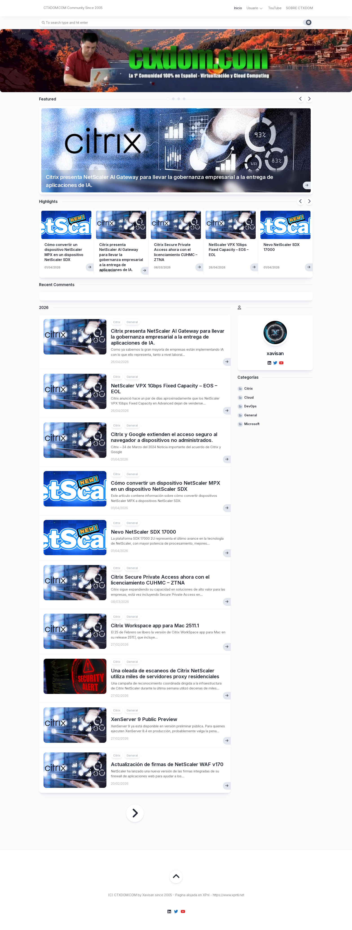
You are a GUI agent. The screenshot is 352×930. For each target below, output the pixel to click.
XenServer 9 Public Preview (144, 719)
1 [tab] (168, 99)
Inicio (238, 8)
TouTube (275, 8)
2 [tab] (173, 99)
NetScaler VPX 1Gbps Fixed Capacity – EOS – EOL (229, 249)
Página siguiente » (135, 813)
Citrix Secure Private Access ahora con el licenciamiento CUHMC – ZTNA (160, 580)
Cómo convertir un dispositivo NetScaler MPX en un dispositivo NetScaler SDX (165, 486)
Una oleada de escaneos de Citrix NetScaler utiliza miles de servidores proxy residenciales (165, 673)
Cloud (249, 397)
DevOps (250, 406)
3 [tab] (178, 99)
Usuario (252, 8)
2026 (43, 307)
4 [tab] (184, 99)
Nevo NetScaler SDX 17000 (143, 532)
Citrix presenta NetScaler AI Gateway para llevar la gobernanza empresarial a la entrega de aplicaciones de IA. (159, 181)
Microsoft (252, 424)
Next (309, 99)
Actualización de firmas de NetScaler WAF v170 (167, 764)
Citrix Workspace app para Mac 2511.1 (155, 625)
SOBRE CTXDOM (299, 8)
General (132, 322)
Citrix (116, 322)
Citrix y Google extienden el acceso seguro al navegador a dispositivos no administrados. (164, 437)
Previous (300, 99)
